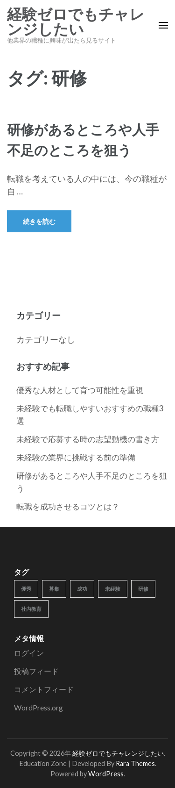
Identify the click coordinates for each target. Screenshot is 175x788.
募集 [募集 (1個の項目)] (54, 589)
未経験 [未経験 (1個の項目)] (112, 589)
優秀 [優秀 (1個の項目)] (26, 589)
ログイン (29, 652)
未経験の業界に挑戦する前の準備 (75, 457)
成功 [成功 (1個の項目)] (82, 589)
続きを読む (39, 221)
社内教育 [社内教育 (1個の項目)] (31, 609)
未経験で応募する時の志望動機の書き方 (87, 439)
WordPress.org (38, 707)
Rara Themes (135, 763)
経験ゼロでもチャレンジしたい (76, 22)
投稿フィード (36, 670)
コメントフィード (44, 689)
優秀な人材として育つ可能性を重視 (79, 390)
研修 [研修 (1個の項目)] (143, 589)
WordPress (106, 774)
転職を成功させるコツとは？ (67, 506)
